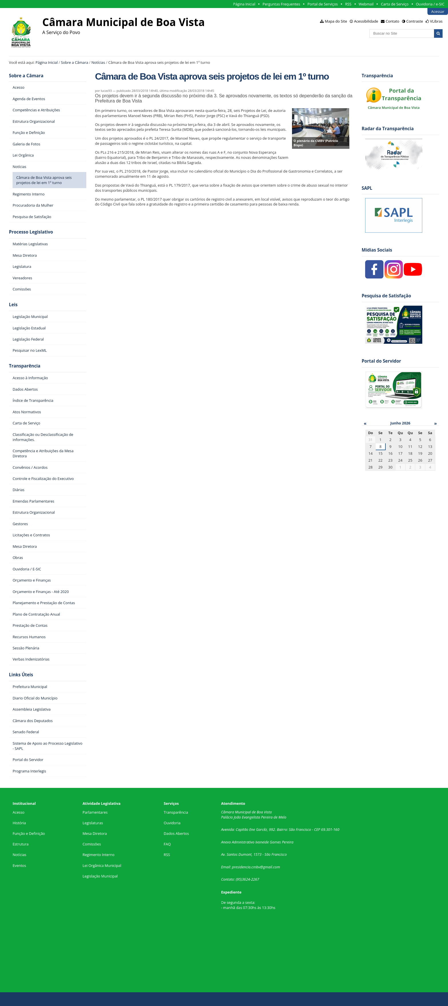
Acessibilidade (366, 21)
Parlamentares (95, 812)
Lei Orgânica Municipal (102, 865)
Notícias (98, 62)
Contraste (414, 21)
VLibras (436, 21)
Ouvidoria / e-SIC (430, 4)
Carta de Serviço (395, 4)
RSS (348, 4)
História (19, 822)
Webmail (366, 4)
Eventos (19, 865)
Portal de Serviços (322, 4)
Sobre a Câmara (74, 62)
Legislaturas (93, 822)
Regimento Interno (99, 854)
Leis (13, 305)
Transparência (24, 366)
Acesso (18, 812)
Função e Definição (29, 833)
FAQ (167, 844)
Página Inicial (244, 4)
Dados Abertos (176, 833)
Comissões (92, 844)
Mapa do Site (336, 21)
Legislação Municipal (100, 876)
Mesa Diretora (95, 833)
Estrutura (21, 844)
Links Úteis (21, 675)
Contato (392, 21)
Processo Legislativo (31, 232)
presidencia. (241, 866)
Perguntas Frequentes (281, 4)
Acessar (437, 11)
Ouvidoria (172, 822)
